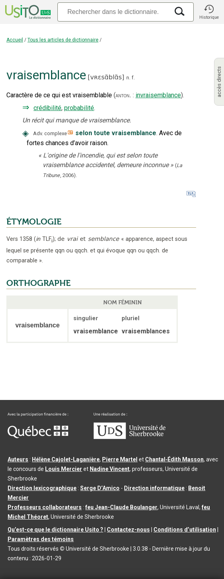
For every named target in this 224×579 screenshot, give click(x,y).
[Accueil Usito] (27, 12)
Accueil (14, 40)
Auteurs (18, 459)
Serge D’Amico (100, 488)
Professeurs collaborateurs (45, 507)
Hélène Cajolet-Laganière (66, 459)
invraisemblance (158, 95)
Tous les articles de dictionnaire (63, 40)
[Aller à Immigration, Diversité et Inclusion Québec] (38, 436)
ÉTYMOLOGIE (33, 221)
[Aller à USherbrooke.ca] (129, 437)
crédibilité (47, 108)
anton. (123, 95)
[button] (209, 12)
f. (133, 78)
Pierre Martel (120, 459)
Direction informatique (154, 488)
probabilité (79, 108)
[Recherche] (113, 12)
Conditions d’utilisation (184, 529)
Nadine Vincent (110, 469)
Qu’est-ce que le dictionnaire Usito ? (55, 529)
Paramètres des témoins (41, 539)
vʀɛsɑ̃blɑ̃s (106, 77)
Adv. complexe (50, 133)
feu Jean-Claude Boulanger (121, 507)
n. (128, 78)
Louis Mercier (63, 469)
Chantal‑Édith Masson (174, 459)
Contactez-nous (128, 529)
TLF (44, 239)
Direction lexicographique (42, 488)
